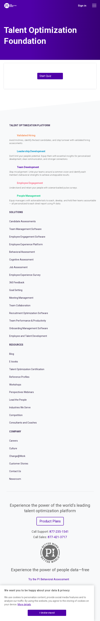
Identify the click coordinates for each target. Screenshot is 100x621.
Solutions (16, 212)
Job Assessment (18, 267)
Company (15, 431)
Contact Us (15, 471)
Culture (13, 448)
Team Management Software (25, 229)
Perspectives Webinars (21, 392)
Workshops (15, 384)
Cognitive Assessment (21, 259)
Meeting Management (21, 297)
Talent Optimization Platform (29, 125)
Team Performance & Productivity (27, 320)
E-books (13, 361)
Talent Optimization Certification (26, 369)
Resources (16, 344)
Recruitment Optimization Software (28, 313)
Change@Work (17, 456)
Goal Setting (15, 290)
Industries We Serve (20, 407)
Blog (11, 354)
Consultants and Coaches (23, 422)
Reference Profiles (19, 377)
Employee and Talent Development (28, 336)
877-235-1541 (59, 531)
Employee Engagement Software (27, 236)
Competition (16, 415)
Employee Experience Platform (26, 244)
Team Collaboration (19, 305)
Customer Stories (18, 463)
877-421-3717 (57, 537)
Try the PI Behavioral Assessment (48, 579)
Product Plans (50, 521)
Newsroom (15, 479)
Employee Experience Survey (25, 275)
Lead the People (18, 399)
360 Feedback (16, 282)
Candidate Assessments (22, 221)
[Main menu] (94, 5)
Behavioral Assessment (22, 252)
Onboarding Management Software (28, 328)
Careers (13, 440)
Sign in (82, 5)
